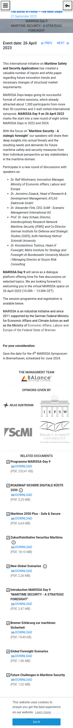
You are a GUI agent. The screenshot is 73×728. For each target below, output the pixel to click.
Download (21, 466)
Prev (46, 43)
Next (63, 43)
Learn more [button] (43, 712)
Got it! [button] (36, 721)
